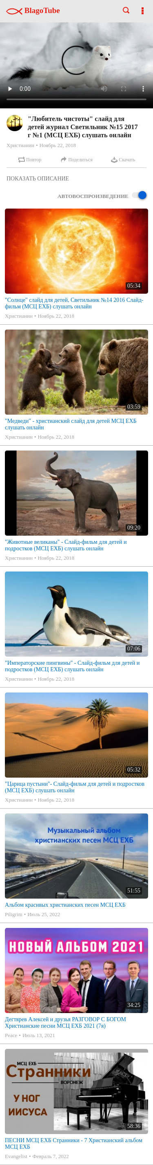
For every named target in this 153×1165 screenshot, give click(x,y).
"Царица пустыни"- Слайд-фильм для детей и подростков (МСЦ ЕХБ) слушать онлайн (74, 787)
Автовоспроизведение (102, 195)
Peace (11, 1035)
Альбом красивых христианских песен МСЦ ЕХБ (65, 905)
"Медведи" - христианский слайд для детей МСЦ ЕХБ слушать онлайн (71, 424)
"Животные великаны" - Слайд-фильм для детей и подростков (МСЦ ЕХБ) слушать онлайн (65, 545)
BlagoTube (33, 10)
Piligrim (13, 914)
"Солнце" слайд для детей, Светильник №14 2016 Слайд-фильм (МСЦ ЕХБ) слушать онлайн (74, 303)
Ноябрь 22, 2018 (57, 145)
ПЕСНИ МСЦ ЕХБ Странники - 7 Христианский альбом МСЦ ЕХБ (73, 1143)
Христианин (20, 145)
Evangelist (16, 1156)
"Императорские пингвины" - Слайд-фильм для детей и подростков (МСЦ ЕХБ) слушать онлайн (72, 666)
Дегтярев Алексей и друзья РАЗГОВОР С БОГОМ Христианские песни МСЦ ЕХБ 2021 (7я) (65, 1022)
